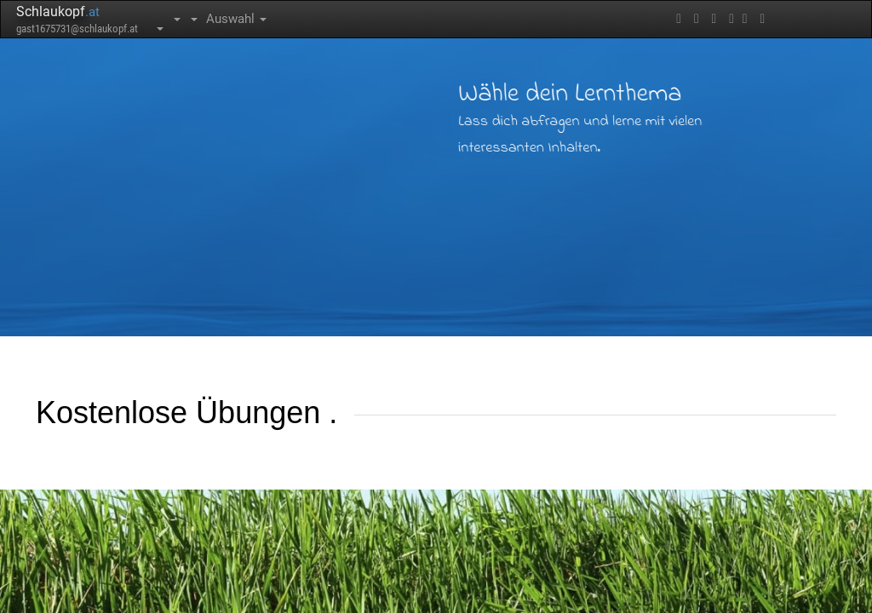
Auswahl (236, 18)
